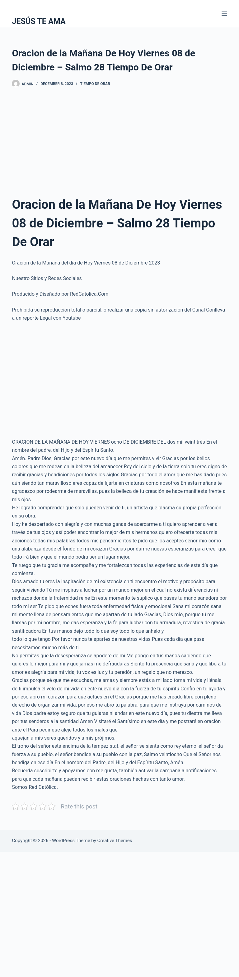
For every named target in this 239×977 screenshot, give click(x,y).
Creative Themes (114, 840)
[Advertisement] (119, 144)
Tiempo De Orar (95, 84)
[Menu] (224, 14)
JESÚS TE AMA (38, 21)
